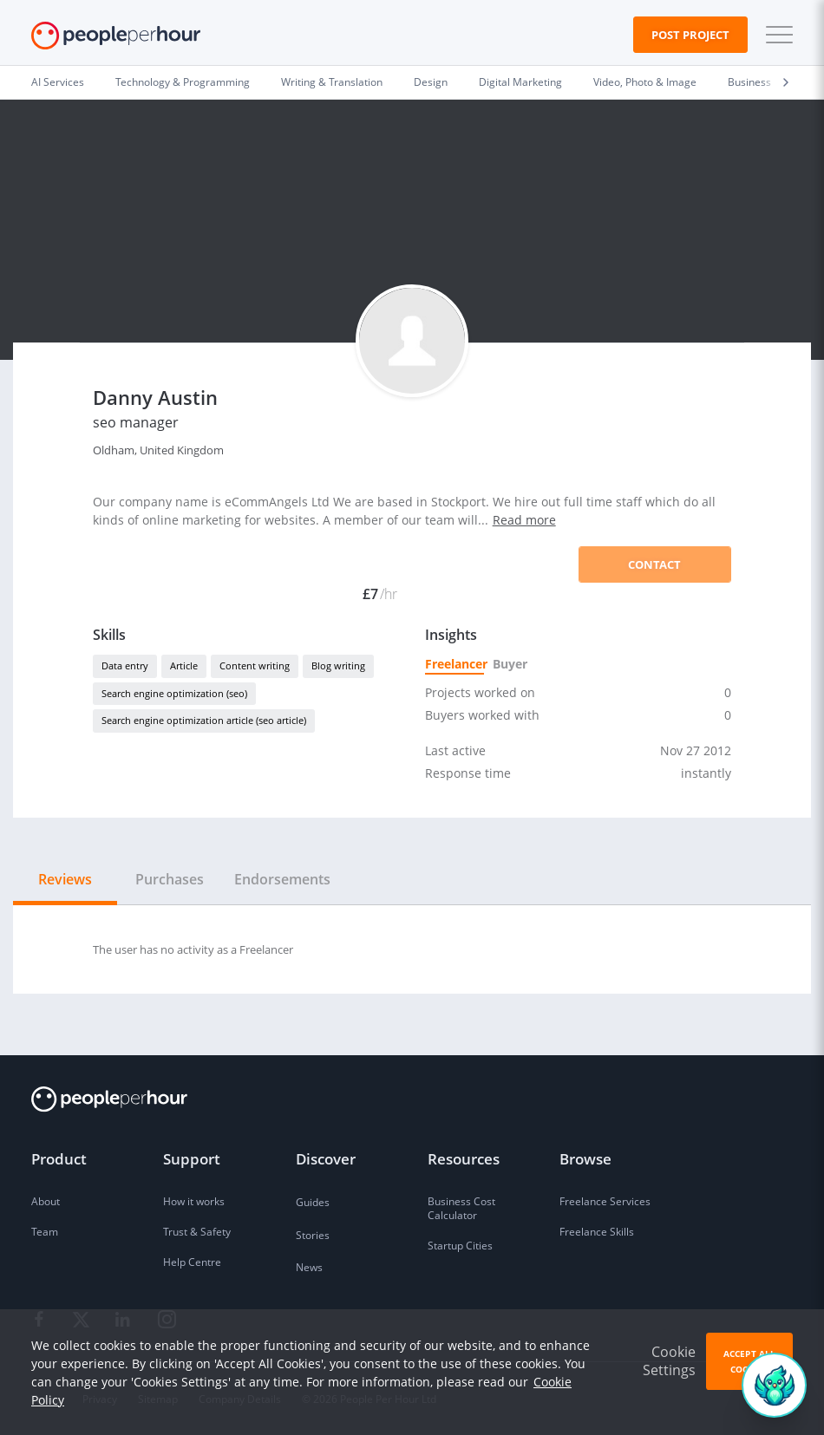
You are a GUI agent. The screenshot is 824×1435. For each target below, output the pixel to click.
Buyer (509, 664)
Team (44, 1231)
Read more (524, 520)
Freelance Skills (596, 1231)
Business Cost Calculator (461, 1208)
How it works (194, 1201)
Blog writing (338, 665)
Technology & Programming (182, 82)
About (45, 1201)
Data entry (124, 665)
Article (184, 665)
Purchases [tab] (169, 879)
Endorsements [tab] (282, 879)
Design (431, 82)
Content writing (254, 665)
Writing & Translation (332, 82)
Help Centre (192, 1262)
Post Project (690, 34)
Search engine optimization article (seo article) (203, 720)
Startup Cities (460, 1245)
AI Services (57, 82)
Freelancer (454, 664)
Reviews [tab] (65, 879)
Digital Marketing (520, 82)
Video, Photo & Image (644, 82)
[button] (775, 34)
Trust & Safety (197, 1231)
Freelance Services (605, 1201)
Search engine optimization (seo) (174, 693)
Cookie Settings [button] (669, 1389)
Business (749, 82)
